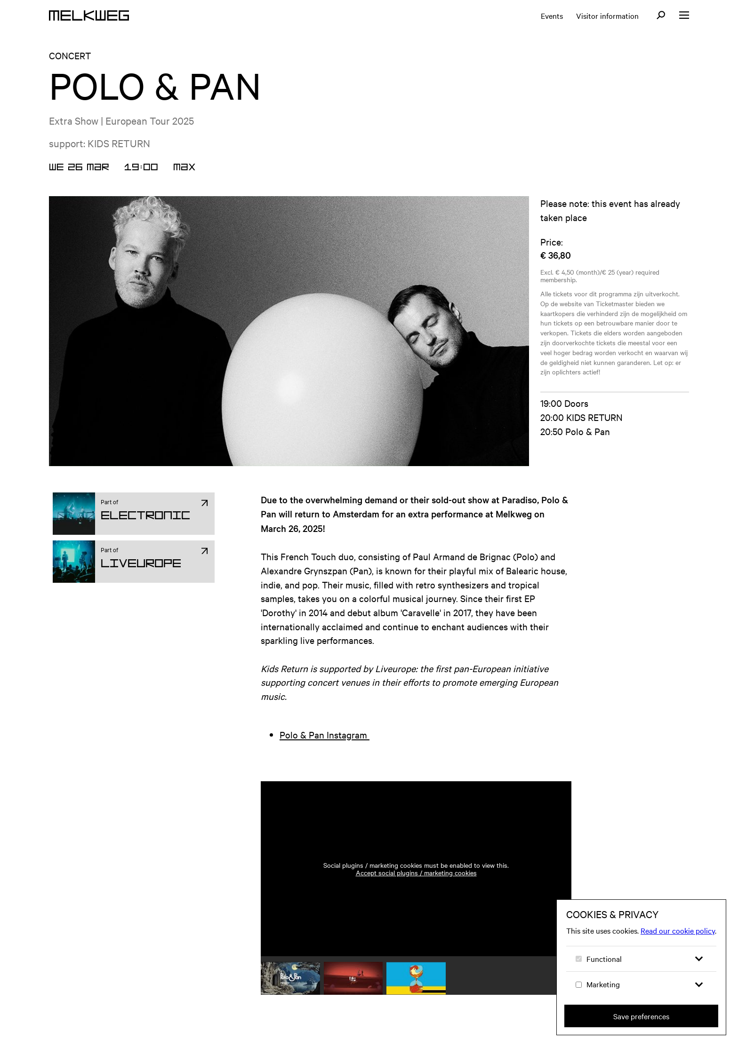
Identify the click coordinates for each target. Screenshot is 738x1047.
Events (552, 15)
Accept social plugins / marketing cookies (416, 872)
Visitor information (607, 15)
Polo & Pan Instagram (324, 734)
